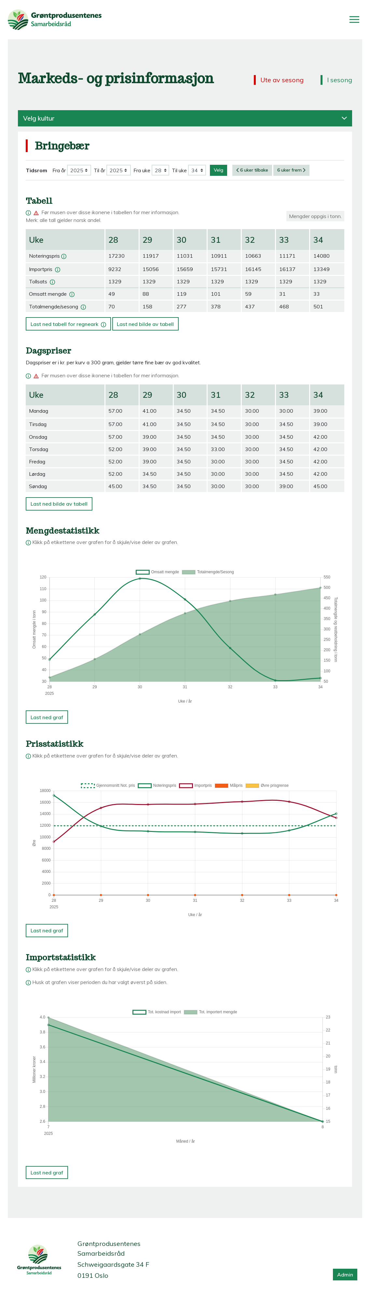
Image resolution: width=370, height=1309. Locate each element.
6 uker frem (291, 170)
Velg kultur (185, 118)
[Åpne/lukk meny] (354, 19)
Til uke (179, 170)
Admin (345, 1274)
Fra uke (141, 170)
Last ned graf (47, 717)
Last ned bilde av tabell (145, 324)
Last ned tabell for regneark (69, 322)
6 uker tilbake (252, 170)
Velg (218, 170)
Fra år (59, 170)
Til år (99, 170)
